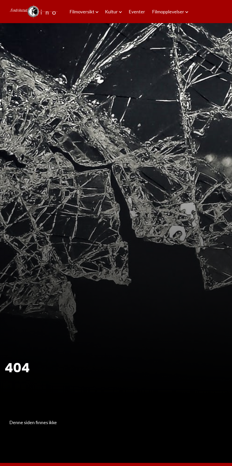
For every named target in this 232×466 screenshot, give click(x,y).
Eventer (137, 11)
